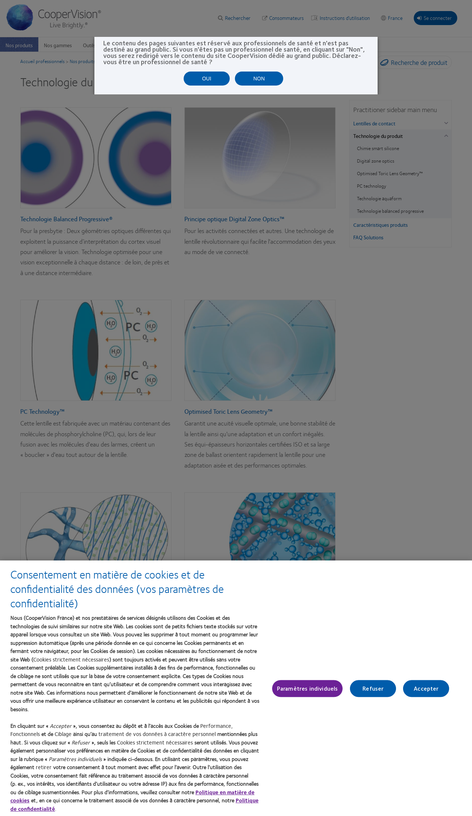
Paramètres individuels (307, 688)
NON (259, 78)
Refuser (373, 688)
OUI (206, 78)
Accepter (426, 688)
